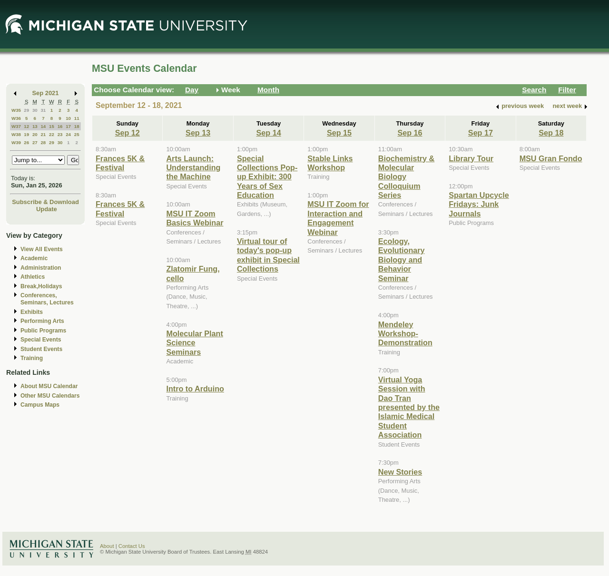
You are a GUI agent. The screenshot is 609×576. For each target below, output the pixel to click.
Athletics (32, 276)
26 (26, 142)
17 (68, 126)
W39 (16, 142)
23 (60, 134)
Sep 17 (480, 132)
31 (43, 110)
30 (35, 110)
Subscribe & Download (45, 201)
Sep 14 (268, 132)
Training (31, 358)
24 (68, 134)
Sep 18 (551, 132)
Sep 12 (127, 132)
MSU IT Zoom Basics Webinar (194, 218)
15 (51, 126)
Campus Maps (39, 404)
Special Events (40, 339)
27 (35, 142)
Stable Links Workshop (330, 163)
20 (35, 134)
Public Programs (43, 330)
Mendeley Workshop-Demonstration (405, 333)
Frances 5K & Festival (120, 163)
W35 (16, 110)
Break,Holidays (41, 286)
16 (60, 126)
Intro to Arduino (195, 388)
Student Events (41, 349)
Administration (40, 267)
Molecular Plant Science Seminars (194, 342)
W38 (16, 134)
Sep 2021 (45, 93)
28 (43, 142)
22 (51, 134)
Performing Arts (42, 321)
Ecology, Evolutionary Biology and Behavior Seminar (401, 260)
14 (43, 126)
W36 (16, 118)
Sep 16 (409, 132)
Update (46, 209)
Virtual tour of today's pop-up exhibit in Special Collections (268, 255)
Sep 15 (339, 132)
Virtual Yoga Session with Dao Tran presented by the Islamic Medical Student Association (409, 407)
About (107, 546)
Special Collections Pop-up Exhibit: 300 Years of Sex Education (267, 177)
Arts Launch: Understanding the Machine (193, 167)
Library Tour (471, 158)
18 (76, 126)
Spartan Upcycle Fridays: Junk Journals (479, 204)
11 (76, 118)
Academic (34, 258)
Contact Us (131, 546)
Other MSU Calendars (50, 395)
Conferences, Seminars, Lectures (47, 299)
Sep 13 (198, 132)
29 (26, 110)
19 (26, 134)
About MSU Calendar (49, 386)
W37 (16, 126)
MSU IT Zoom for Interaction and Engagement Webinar (338, 218)
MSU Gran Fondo (551, 158)
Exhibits (31, 312)
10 (68, 118)
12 (26, 126)
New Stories (400, 472)
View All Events (41, 249)
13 (35, 126)
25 (76, 134)
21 (43, 134)
